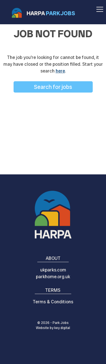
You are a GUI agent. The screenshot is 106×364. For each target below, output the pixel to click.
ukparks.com (53, 270)
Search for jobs (53, 87)
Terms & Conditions (53, 302)
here (60, 71)
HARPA (51, 13)
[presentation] (53, 351)
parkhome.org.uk (53, 277)
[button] (100, 7)
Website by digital (53, 328)
